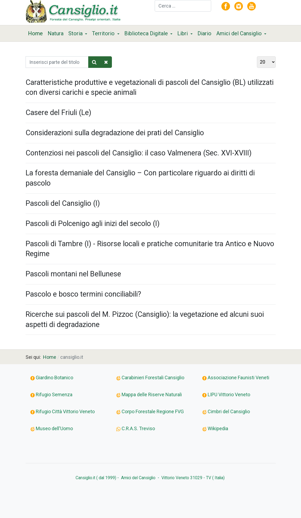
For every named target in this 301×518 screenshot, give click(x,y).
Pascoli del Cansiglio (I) (63, 203)
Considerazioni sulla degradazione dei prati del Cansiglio (115, 132)
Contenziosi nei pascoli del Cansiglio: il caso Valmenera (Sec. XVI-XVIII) (139, 153)
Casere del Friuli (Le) (58, 112)
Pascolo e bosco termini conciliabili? (83, 294)
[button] (78, 33)
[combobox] (183, 6)
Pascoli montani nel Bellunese (73, 274)
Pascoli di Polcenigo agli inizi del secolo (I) (93, 223)
